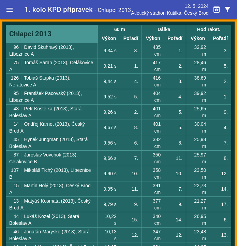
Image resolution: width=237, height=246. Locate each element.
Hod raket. (208, 29)
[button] (9, 9)
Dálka (164, 29)
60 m (119, 29)
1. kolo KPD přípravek (59, 9)
